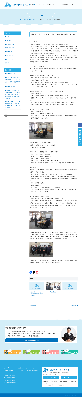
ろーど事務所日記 (10, 44)
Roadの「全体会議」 (51, 292)
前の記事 (32, 306)
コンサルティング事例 (10, 373)
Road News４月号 (10, 73)
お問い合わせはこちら (32, 340)
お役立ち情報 (9, 59)
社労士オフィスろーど (73, 395)
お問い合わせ (30, 368)
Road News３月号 (10, 86)
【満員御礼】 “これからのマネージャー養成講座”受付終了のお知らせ (36, 293)
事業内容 (41, 5)
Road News (9, 51)
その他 (7, 63)
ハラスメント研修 (66, 292)
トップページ (8, 368)
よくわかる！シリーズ (53, 5)
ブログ (7, 36)
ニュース (72, 5)
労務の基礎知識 (10, 48)
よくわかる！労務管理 (10, 378)
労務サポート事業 (9, 370)
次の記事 (74, 306)
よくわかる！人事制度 (10, 380)
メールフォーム (69, 378)
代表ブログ (9, 40)
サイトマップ (30, 373)
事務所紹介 (65, 5)
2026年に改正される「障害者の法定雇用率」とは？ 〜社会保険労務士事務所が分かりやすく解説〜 (12, 104)
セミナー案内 (9, 55)
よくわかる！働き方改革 (10, 382)
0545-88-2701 (51, 378)
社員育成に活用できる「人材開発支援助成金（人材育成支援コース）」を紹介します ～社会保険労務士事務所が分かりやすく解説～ (12, 94)
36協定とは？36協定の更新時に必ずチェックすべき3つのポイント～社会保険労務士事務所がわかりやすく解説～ (12, 80)
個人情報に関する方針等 (32, 370)
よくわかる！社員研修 (10, 375)
